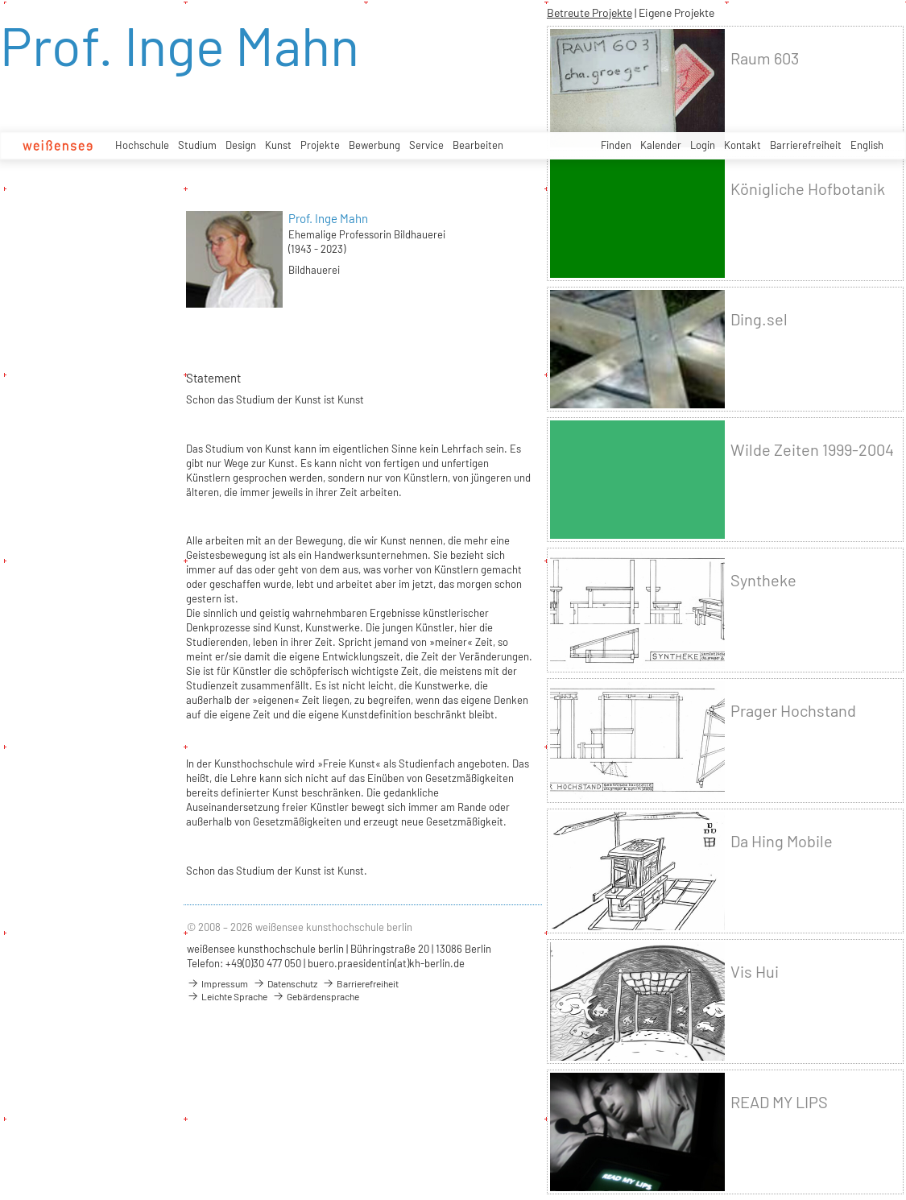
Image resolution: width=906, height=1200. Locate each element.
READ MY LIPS (779, 1102)
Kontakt (742, 145)
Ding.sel (759, 319)
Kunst (278, 145)
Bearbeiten (478, 145)
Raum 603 (764, 58)
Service (426, 145)
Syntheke (763, 580)
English (866, 145)
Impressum (217, 983)
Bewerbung (374, 145)
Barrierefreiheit (806, 145)
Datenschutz (285, 983)
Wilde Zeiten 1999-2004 (812, 449)
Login (702, 145)
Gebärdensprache (315, 996)
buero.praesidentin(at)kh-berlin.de (386, 963)
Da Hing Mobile (781, 841)
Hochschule (142, 145)
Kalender (660, 145)
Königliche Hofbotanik (807, 188)
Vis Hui (754, 971)
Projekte (320, 145)
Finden (616, 145)
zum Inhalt (0, 0)
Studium (197, 145)
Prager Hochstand (793, 710)
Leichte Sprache (227, 996)
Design (240, 145)
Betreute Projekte (589, 12)
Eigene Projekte (676, 12)
